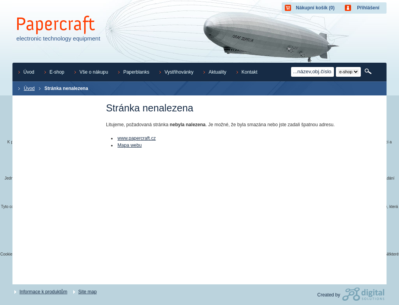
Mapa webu (130, 145)
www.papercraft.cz (137, 138)
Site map (87, 291)
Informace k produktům (43, 291)
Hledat (368, 72)
